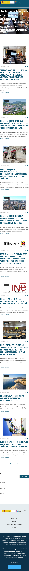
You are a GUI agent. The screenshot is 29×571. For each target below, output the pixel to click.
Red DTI (14, 521)
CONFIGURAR (14, 562)
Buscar (2, 473)
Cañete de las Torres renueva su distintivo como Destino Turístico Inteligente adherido (14, 444)
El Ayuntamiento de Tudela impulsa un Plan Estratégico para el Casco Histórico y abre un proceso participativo (13, 219)
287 (18, 463)
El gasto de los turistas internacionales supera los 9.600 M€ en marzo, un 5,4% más (14, 301)
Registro (2, 488)
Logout (2, 493)
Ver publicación (4, 92)
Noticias (7, 48)
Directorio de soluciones (14, 524)
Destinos (14, 527)
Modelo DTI (14, 518)
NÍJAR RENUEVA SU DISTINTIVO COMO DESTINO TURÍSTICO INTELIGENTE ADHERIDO (12, 398)
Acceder (2, 482)
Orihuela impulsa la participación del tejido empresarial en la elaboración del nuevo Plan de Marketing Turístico (13, 174)
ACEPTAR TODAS (14, 567)
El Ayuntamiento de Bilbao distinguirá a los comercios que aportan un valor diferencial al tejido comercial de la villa (14, 124)
